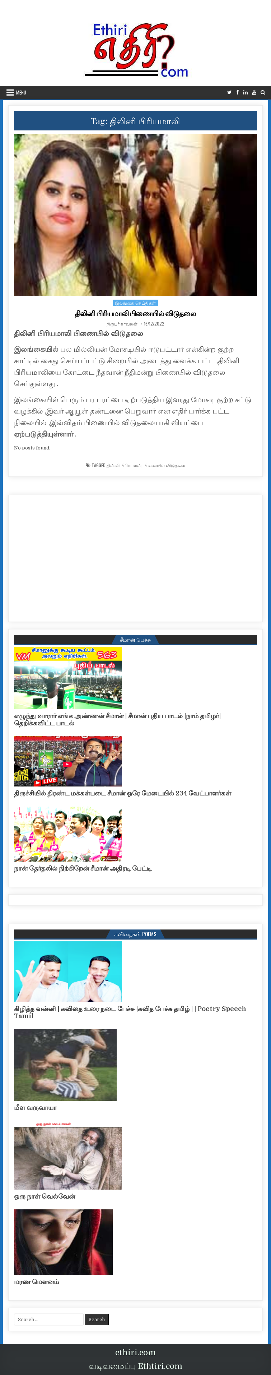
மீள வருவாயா (35, 1107)
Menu (21, 92)
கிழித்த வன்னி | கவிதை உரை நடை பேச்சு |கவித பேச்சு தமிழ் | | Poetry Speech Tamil (130, 1012)
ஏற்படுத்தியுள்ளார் (43, 434)
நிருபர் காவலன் (122, 324)
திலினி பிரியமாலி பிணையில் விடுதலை (135, 314)
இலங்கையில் (36, 349)
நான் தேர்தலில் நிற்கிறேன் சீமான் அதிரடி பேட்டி (82, 868)
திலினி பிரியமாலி (124, 465)
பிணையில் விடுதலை (164, 465)
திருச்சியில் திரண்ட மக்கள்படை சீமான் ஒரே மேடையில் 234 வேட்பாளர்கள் (122, 793)
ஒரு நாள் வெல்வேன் (44, 1196)
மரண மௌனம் (36, 1282)
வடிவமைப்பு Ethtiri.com (135, 1366)
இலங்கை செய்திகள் (135, 303)
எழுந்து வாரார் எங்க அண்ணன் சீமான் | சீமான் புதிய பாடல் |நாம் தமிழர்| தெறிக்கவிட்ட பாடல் (117, 719)
